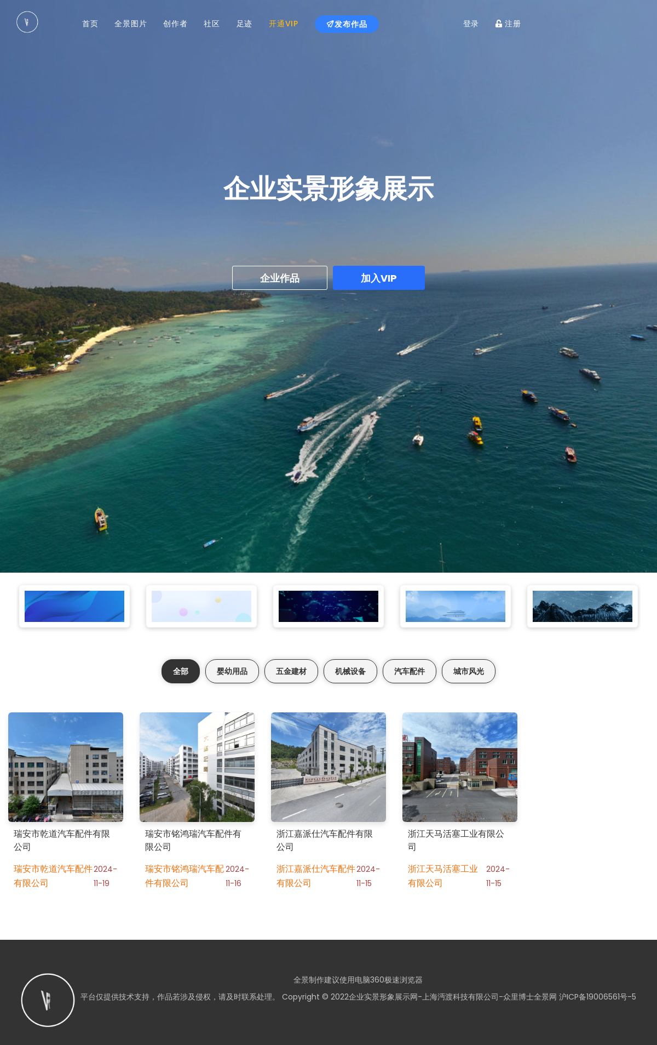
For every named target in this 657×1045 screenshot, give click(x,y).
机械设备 (350, 671)
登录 (471, 23)
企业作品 (279, 278)
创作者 (175, 23)
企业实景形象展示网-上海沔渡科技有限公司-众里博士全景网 (453, 996)
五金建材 (291, 671)
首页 (90, 23)
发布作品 (346, 24)
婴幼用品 (232, 671)
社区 (212, 23)
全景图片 (130, 23)
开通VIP (283, 23)
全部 (180, 671)
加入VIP (379, 278)
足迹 (244, 23)
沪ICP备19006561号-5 (596, 996)
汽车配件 (409, 671)
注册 (508, 23)
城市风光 (468, 671)
